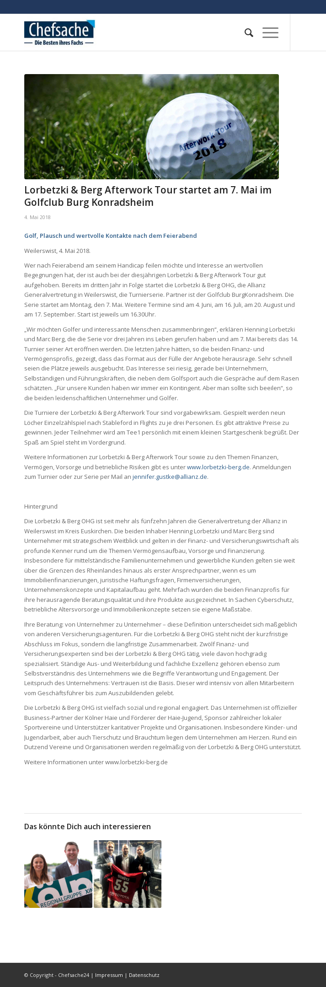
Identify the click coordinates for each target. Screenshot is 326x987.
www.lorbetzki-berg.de (218, 467)
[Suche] (244, 32)
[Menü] (265, 32)
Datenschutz (144, 974)
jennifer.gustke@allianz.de (170, 476)
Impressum (109, 974)
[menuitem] (244, 32)
